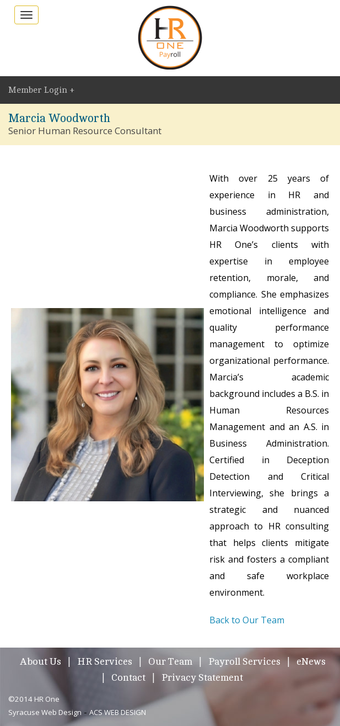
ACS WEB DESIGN (117, 712)
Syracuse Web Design (45, 712)
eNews (311, 661)
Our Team (170, 661)
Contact (128, 677)
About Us (40, 661)
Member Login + (41, 90)
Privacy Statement (202, 677)
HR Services (104, 661)
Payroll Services (244, 661)
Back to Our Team (246, 620)
